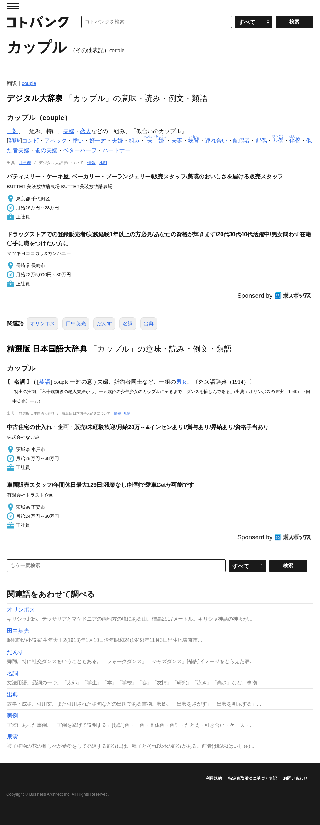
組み (134, 141)
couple (29, 83)
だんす (104, 323)
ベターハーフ (80, 150)
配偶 (261, 141)
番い (78, 141)
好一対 (97, 141)
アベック (55, 141)
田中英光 (76, 323)
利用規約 (214, 778)
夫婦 (68, 131)
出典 (149, 323)
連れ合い (216, 141)
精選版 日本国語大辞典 (47, 348)
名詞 (128, 323)
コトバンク (38, 22)
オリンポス (42, 323)
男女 (181, 382)
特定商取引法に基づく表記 (252, 778)
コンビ (30, 141)
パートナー (116, 150)
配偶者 (241, 141)
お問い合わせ (295, 778)
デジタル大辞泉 (35, 98)
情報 (92, 162)
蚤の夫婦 (46, 150)
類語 (14, 141)
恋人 (85, 131)
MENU (13, 6)
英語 (44, 382)
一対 (12, 131)
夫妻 (176, 141)
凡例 (103, 162)
